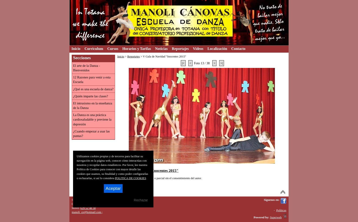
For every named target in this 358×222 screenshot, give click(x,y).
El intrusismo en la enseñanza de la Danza (92, 105)
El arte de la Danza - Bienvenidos (86, 68)
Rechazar (141, 200)
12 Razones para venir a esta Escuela (92, 79)
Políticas (281, 210)
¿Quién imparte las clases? (90, 96)
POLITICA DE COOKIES (130, 178)
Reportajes (133, 56)
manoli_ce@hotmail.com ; (87, 212)
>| (221, 63)
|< (183, 63)
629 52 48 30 (88, 208)
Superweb (276, 217)
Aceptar (113, 188)
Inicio (120, 56)
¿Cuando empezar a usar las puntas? (91, 133)
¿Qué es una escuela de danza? (93, 89)
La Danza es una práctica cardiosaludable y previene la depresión (92, 119)
